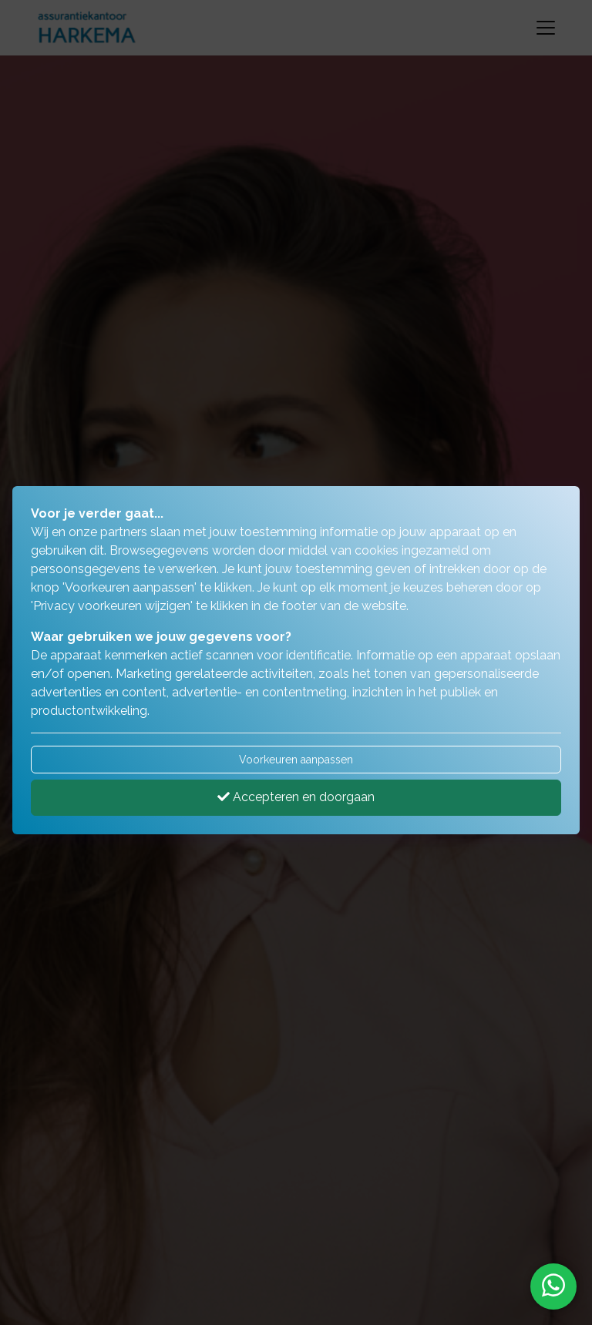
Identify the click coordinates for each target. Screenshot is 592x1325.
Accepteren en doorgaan (296, 797)
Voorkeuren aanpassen (296, 759)
